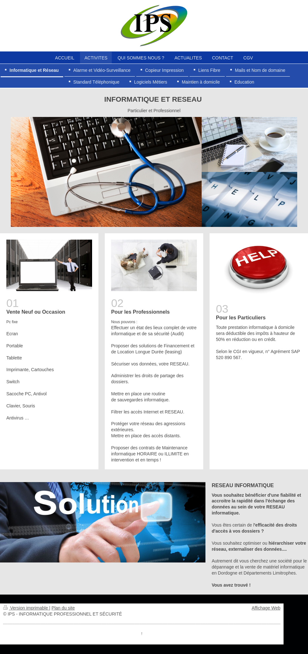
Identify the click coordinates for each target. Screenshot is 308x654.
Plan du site (63, 607)
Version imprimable (26, 607)
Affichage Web (265, 607)
